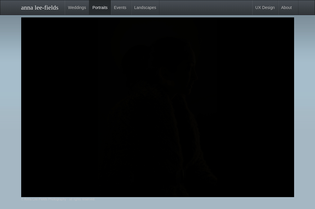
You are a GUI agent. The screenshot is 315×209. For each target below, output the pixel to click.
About (286, 7)
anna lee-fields (40, 6)
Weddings (77, 7)
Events (120, 7)
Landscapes (145, 7)
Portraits (99, 7)
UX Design (265, 7)
